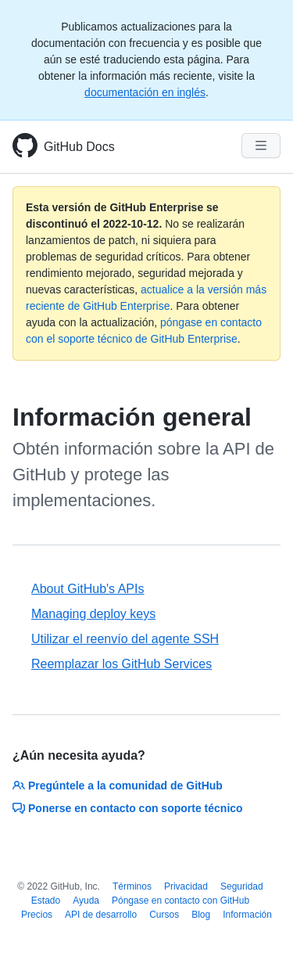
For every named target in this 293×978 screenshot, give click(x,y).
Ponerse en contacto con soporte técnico (128, 808)
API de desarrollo (101, 914)
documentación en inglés (144, 92)
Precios (36, 914)
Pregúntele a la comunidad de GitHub (118, 785)
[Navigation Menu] (260, 145)
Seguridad (241, 886)
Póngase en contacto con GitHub (180, 900)
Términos (132, 886)
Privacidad (186, 886)
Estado (45, 900)
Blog (200, 914)
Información (247, 914)
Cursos (164, 914)
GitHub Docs (79, 146)
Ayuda (86, 900)
